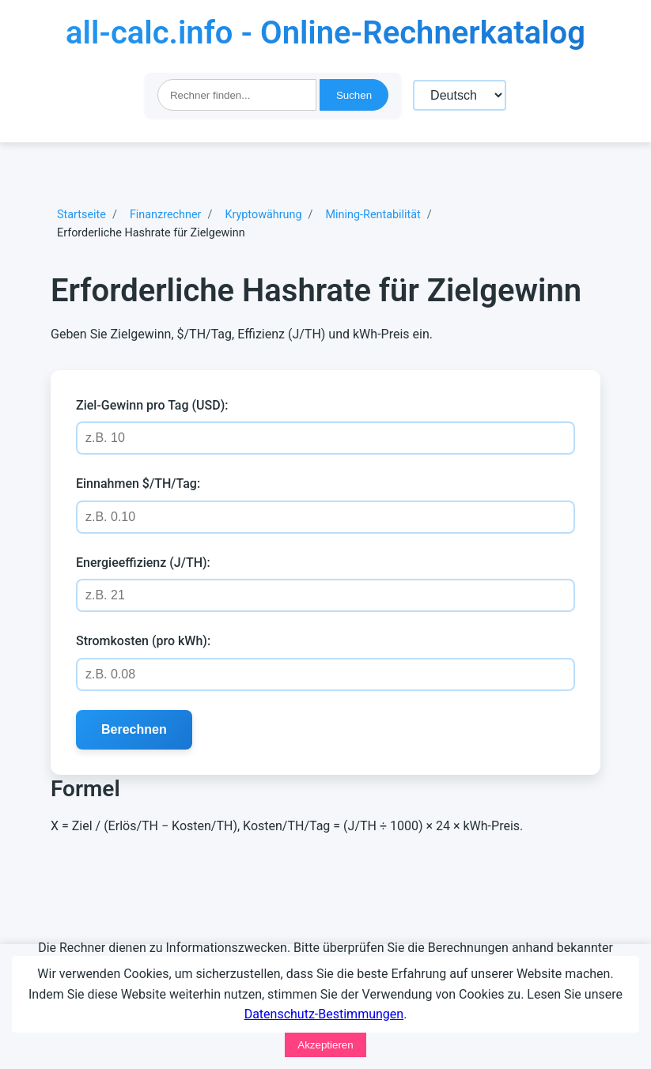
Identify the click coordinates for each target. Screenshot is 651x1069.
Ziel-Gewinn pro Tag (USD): (152, 405)
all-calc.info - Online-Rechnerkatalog (325, 32)
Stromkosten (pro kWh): (143, 640)
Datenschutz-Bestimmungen (323, 1014)
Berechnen (134, 729)
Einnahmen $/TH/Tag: (138, 483)
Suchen (354, 95)
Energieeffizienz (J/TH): (143, 562)
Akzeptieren (325, 1045)
